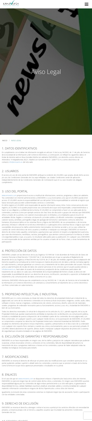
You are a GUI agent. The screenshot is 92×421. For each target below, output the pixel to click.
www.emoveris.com (9, 195)
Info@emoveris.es (16, 162)
